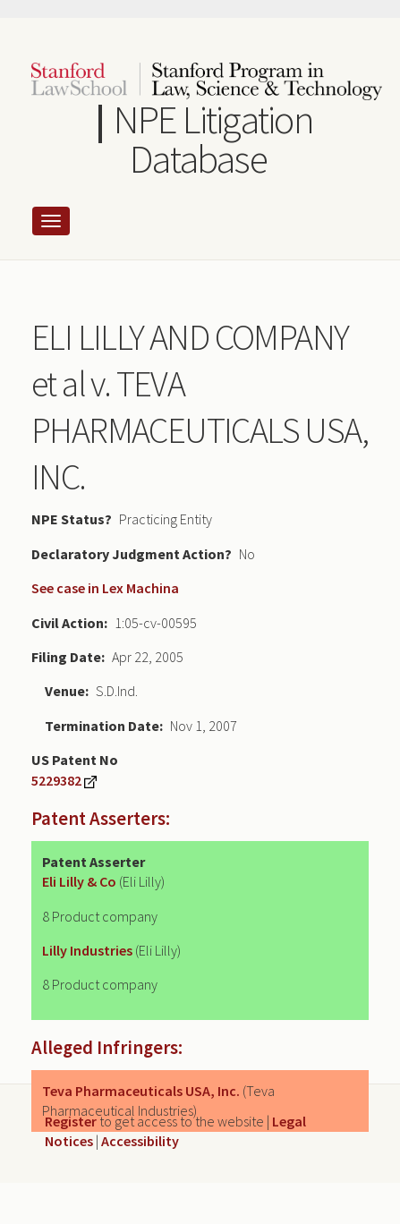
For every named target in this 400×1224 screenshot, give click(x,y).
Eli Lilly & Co (79, 881)
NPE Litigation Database (213, 139)
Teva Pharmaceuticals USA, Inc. (141, 1091)
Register (71, 1121)
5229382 (56, 780)
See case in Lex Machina (105, 588)
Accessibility (140, 1141)
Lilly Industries (87, 950)
